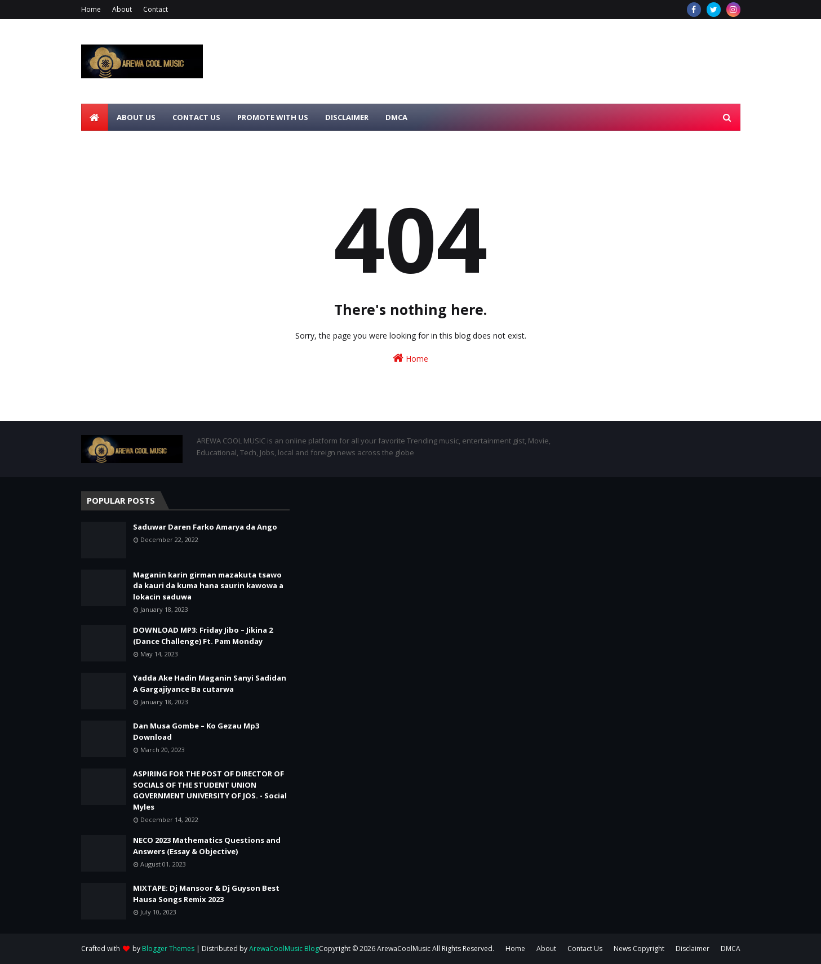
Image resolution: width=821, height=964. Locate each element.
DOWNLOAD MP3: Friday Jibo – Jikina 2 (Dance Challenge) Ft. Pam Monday (203, 635)
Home (91, 9)
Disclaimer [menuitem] (347, 117)
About (122, 9)
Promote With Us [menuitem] (272, 117)
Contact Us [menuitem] (196, 117)
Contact (155, 9)
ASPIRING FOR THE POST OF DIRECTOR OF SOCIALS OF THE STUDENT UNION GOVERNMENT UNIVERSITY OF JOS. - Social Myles (210, 790)
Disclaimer (692, 948)
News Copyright (639, 948)
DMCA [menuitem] (396, 117)
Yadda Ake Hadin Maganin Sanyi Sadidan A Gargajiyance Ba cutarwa (209, 683)
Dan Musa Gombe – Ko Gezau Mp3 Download (196, 731)
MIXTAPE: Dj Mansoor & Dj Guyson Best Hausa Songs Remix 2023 (206, 893)
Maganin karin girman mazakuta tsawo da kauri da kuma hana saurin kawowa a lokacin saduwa (208, 586)
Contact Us (584, 948)
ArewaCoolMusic (404, 948)
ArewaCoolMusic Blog (284, 948)
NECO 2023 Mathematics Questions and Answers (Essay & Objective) (207, 845)
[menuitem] (94, 117)
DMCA (730, 948)
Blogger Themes (168, 948)
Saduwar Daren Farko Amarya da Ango (205, 527)
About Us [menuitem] (136, 117)
